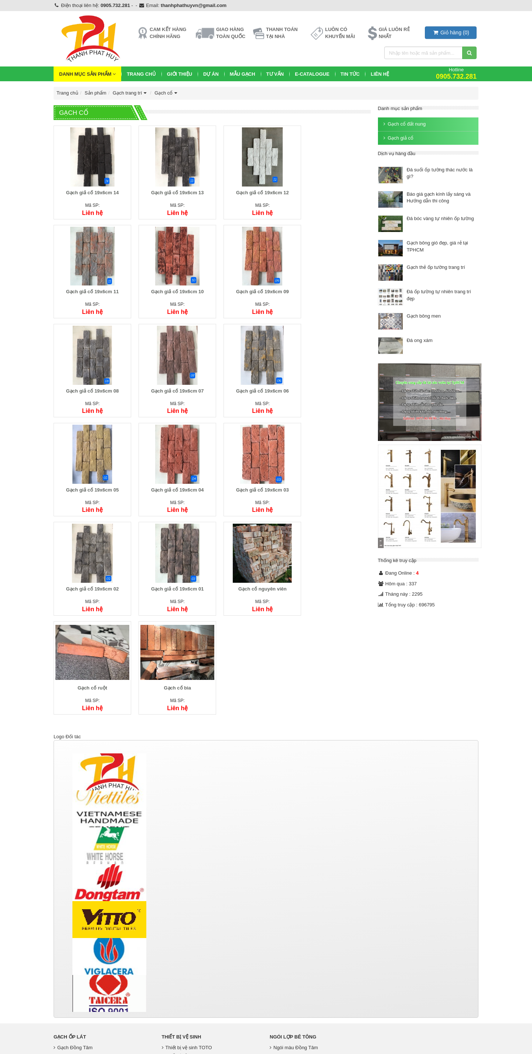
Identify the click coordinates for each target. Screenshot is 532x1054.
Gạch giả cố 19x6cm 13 (171, 189)
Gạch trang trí (130, 93)
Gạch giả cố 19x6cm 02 (90, 477)
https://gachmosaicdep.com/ (83, 1030)
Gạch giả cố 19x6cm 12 (252, 189)
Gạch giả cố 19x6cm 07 (333, 285)
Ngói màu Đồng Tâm (294, 939)
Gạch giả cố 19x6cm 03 (333, 381)
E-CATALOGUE (312, 74)
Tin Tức (350, 74)
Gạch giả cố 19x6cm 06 (90, 381)
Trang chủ (141, 74)
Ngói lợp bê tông (293, 928)
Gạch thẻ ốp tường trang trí (436, 267)
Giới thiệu (179, 74)
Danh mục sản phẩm (87, 74)
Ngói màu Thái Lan (292, 947)
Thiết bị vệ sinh (181, 928)
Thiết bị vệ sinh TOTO (187, 939)
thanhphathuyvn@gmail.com (193, 5)
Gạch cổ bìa (90, 573)
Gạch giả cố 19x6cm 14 (90, 189)
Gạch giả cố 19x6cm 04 (252, 381)
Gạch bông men (424, 316)
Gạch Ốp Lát (70, 928)
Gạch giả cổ (397, 138)
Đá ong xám (420, 340)
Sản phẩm (95, 93)
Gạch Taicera (69, 947)
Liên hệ (380, 74)
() (450, 32)
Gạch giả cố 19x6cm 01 (171, 477)
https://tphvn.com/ (73, 1038)
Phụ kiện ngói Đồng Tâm (298, 955)
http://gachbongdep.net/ (79, 1015)
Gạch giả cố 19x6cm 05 (171, 381)
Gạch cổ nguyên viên (252, 477)
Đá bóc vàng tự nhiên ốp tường (440, 218)
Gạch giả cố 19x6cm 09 (171, 285)
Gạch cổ (166, 93)
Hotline (456, 73)
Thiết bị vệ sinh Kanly (186, 955)
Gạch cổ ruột (333, 477)
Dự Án (211, 74)
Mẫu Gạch (242, 74)
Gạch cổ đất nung (404, 124)
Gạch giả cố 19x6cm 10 (90, 285)
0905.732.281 (115, 5)
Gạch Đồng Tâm (73, 939)
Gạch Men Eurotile (75, 955)
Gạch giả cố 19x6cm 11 (333, 189)
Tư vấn (275, 74)
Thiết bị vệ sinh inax (185, 947)
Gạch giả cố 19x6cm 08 (252, 285)
